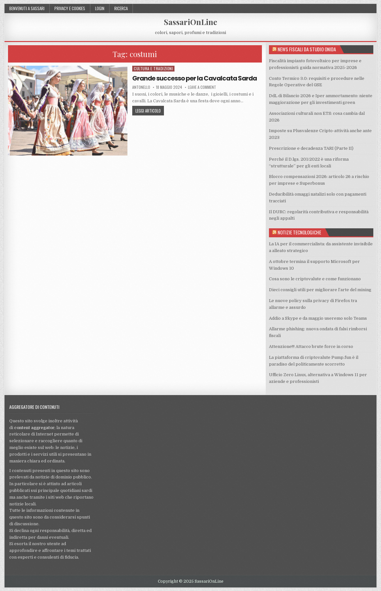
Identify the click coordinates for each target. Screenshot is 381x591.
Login (99, 8)
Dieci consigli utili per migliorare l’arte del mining (320, 289)
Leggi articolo (148, 110)
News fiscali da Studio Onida (307, 49)
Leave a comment (202, 87)
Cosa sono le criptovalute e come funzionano (315, 278)
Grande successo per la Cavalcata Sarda (194, 78)
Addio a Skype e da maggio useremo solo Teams (318, 318)
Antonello (141, 87)
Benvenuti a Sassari (27, 8)
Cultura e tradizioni (153, 68)
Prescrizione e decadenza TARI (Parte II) (311, 148)
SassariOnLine (190, 22)
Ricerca (121, 8)
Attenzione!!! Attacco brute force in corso (311, 346)
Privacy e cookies (69, 8)
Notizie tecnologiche (299, 232)
